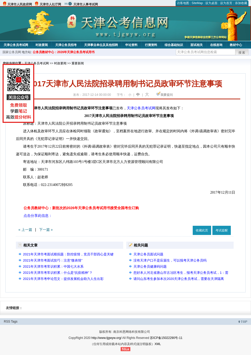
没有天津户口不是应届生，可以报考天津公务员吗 (170, 260)
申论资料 (131, 45)
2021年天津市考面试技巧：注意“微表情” (53, 260)
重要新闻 (78, 63)
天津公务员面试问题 (148, 254)
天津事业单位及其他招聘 (101, 45)
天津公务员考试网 (16, 45)
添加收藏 (241, 3)
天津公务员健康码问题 (150, 266)
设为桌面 (211, 3)
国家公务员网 (12, 52)
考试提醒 (221, 230)
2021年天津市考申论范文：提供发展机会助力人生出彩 (63, 279)
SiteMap (197, 3)
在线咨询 (216, 45)
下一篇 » (46, 230)
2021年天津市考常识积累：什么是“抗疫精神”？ (58, 273)
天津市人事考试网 (85, 4)
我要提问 (167, 95)
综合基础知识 (174, 45)
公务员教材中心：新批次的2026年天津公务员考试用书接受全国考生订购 (81, 208)
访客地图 (183, 3)
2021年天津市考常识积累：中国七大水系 (53, 266)
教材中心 (236, 45)
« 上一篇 (25, 230)
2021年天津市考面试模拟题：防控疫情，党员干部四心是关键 (68, 254)
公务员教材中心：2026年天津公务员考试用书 (64, 52)
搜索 (242, 52)
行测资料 (151, 45)
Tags (14, 321)
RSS (7, 321)
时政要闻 (42, 45)
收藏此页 (202, 230)
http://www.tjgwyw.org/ (107, 338)
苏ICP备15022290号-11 (166, 338)
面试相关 (196, 45)
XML (158, 344)
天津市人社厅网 (50, 4)
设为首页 (226, 3)
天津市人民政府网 (19, 4)
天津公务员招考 (66, 45)
